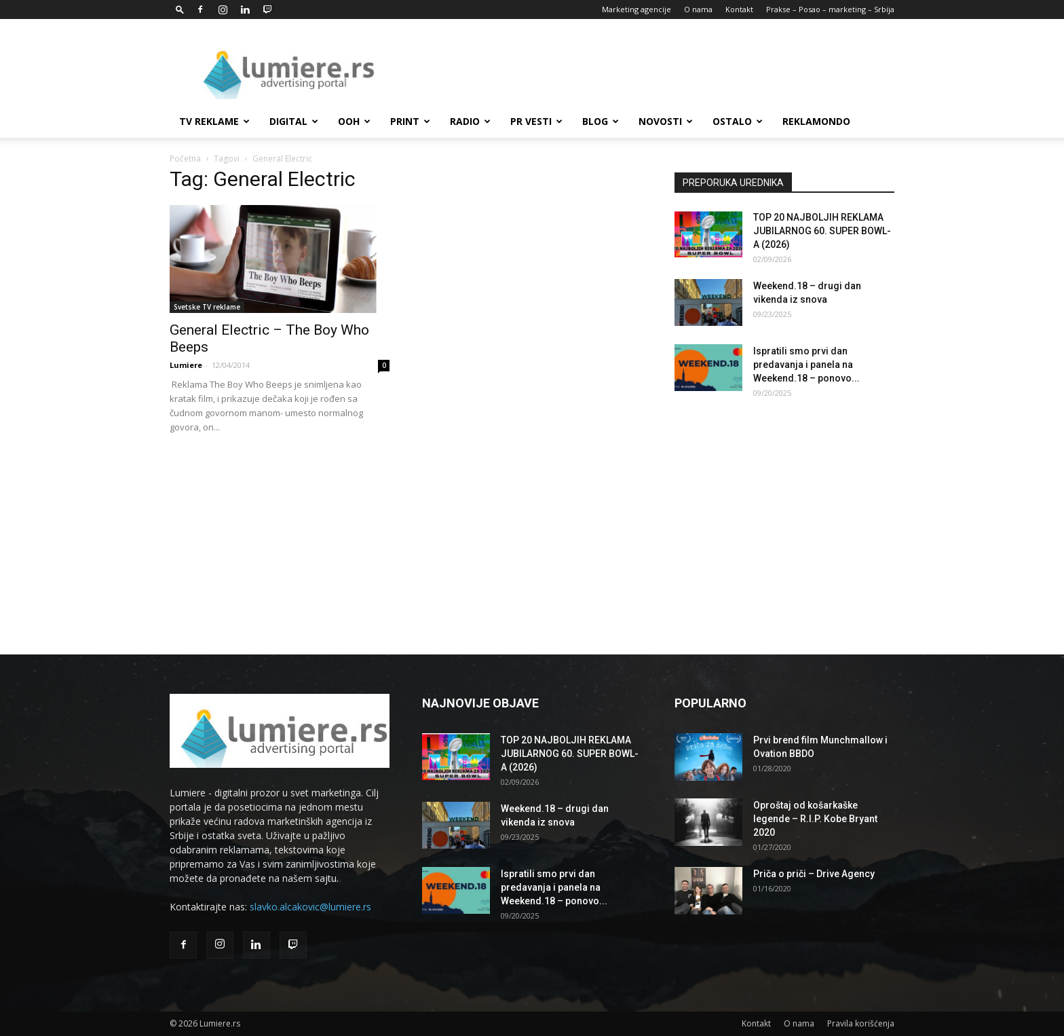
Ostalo (737, 121)
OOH (354, 121)
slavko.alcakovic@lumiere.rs (310, 906)
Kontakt (739, 9)
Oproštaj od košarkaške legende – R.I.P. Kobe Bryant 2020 (815, 819)
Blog (600, 121)
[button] (180, 9)
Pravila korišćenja (860, 1023)
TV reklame (214, 121)
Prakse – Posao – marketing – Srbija (830, 9)
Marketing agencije (636, 9)
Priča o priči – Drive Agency (814, 873)
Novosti (666, 121)
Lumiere (186, 365)
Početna (185, 158)
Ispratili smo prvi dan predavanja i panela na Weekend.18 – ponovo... (806, 365)
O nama (698, 9)
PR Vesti (536, 121)
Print (410, 121)
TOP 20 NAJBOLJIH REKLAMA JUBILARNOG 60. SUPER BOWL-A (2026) (822, 231)
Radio (470, 121)
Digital (293, 121)
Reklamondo (816, 121)
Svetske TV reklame (207, 307)
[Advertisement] (647, 68)
